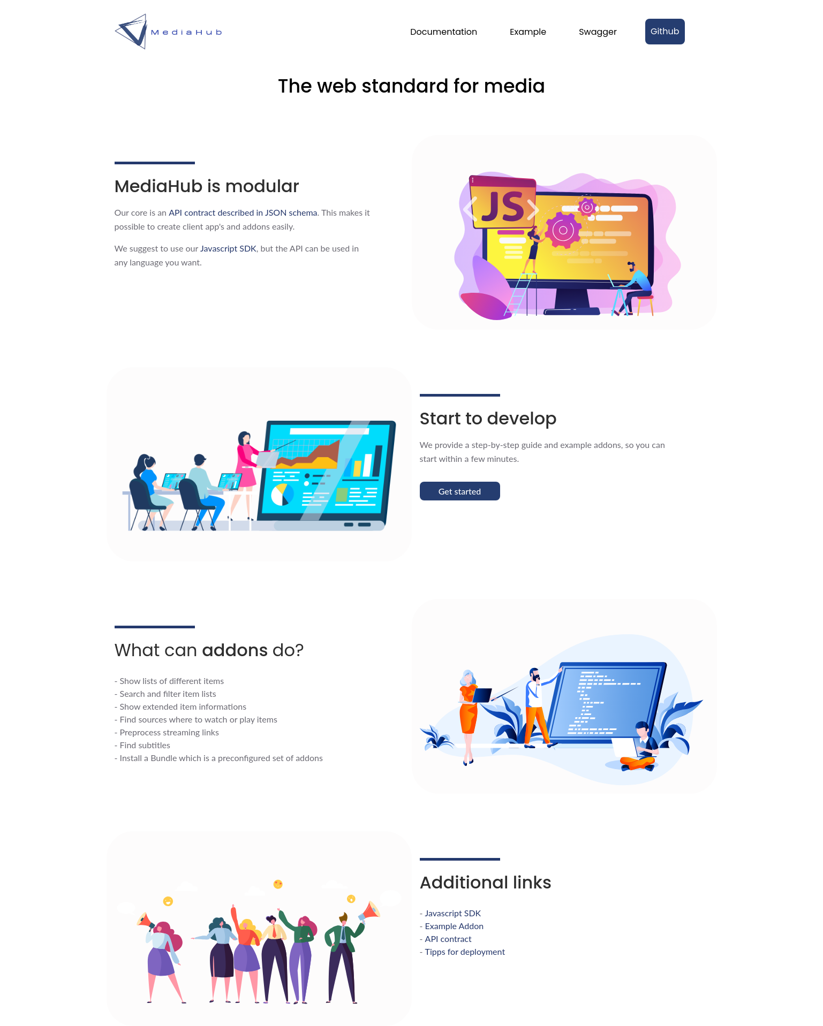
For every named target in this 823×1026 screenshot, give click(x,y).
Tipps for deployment (465, 951)
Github (665, 31)
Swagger (598, 32)
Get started (460, 491)
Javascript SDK (228, 248)
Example (528, 32)
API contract (448, 938)
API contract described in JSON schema (243, 212)
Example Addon (454, 926)
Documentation (443, 32)
